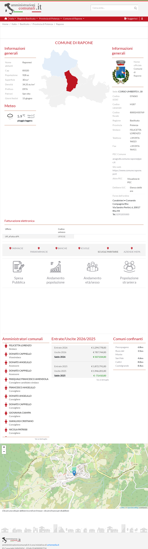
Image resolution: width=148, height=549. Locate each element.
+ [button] (4, 426)
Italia (14, 24)
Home (5, 24)
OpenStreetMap (133, 486)
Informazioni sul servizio (14, 530)
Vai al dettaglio (41, 417)
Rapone (60, 24)
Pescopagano (122, 347)
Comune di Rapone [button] (72, 18)
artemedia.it (53, 523)
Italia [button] (11, 18)
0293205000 (122, 214)
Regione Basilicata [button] (26, 18)
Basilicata (24, 24)
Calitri (118, 361)
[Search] (112, 7)
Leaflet (122, 486)
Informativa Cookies (59, 530)
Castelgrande (122, 365)
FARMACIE (17, 248)
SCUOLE (85, 248)
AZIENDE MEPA (132, 251)
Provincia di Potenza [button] (49, 18)
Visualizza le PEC (133, 180)
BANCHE (62, 248)
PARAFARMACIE (39, 251)
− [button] (4, 430)
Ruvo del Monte (119, 352)
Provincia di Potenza (43, 24)
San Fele (119, 358)
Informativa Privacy (37, 530)
